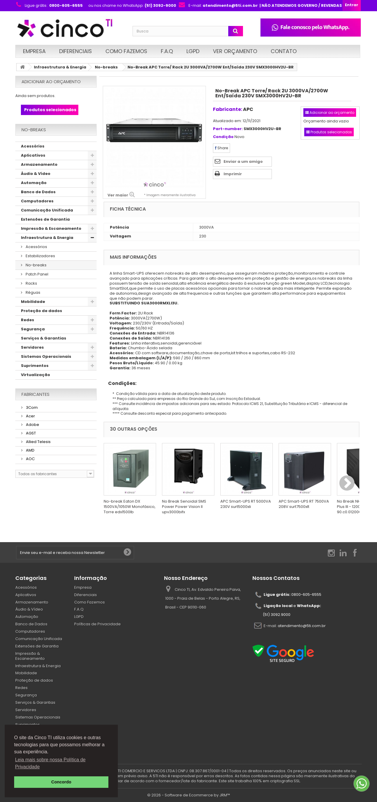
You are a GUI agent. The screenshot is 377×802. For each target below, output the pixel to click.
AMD (29, 450)
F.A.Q (167, 51)
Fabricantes (35, 394)
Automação (34, 183)
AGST (30, 433)
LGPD (192, 51)
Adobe (32, 424)
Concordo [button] (61, 782)
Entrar (351, 5)
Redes (27, 320)
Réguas (32, 292)
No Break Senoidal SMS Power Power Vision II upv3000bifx (184, 506)
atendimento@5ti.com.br (302, 625)
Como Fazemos (126, 51)
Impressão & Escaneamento (51, 228)
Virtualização (35, 375)
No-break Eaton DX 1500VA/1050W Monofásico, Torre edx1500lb (130, 506)
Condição (223, 137)
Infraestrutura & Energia (60, 67)
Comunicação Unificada (47, 210)
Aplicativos (33, 155)
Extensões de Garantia (45, 219)
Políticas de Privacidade (97, 624)
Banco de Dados (38, 192)
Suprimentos (35, 365)
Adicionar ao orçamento (51, 81)
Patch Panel (36, 274)
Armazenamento (39, 164)
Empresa (34, 51)
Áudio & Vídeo (35, 173)
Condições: (120, 383)
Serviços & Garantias (43, 338)
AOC (30, 459)
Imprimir (233, 174)
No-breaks (106, 67)
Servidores (32, 347)
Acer (30, 416)
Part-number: (228, 129)
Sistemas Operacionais (46, 356)
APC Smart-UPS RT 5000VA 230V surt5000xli (245, 503)
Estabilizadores (40, 256)
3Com (31, 407)
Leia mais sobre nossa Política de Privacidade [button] (50, 763)
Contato (284, 51)
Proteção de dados (41, 311)
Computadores (37, 201)
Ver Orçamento (235, 51)
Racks (31, 283)
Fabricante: (227, 109)
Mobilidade (33, 301)
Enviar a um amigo (243, 161)
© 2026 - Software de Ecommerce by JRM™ (188, 795)
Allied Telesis (38, 442)
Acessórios (32, 146)
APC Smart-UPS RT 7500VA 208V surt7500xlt (304, 503)
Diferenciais (75, 51)
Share (221, 147)
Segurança (33, 329)
